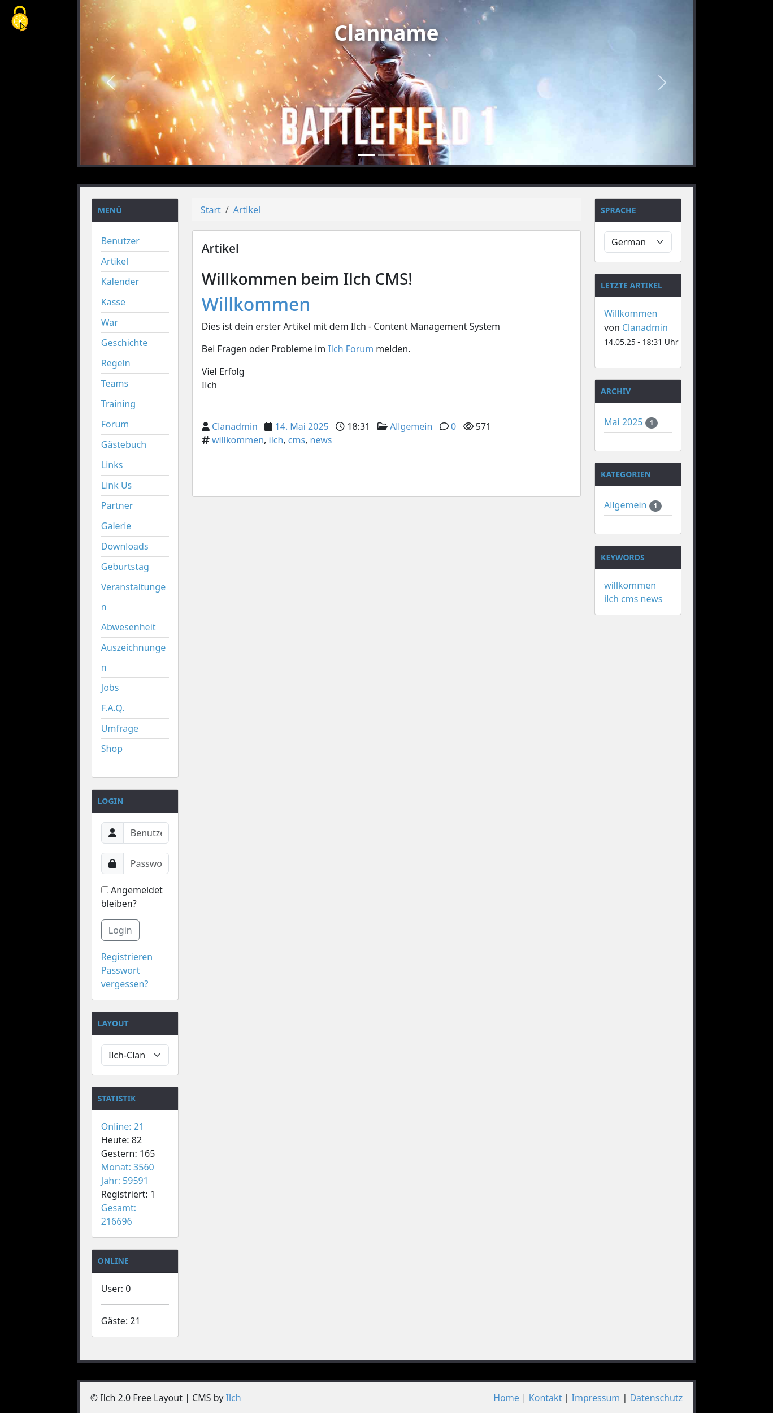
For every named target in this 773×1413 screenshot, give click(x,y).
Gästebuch (123, 444)
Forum (115, 424)
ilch (276, 440)
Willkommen (256, 304)
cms (296, 440)
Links (112, 465)
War (109, 322)
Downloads (125, 546)
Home (506, 1398)
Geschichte (124, 342)
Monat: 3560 (127, 1167)
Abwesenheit (128, 627)
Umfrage (119, 728)
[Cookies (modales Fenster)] (20, 19)
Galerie (116, 526)
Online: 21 (122, 1126)
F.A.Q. (113, 708)
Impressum (596, 1398)
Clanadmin (235, 426)
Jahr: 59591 (125, 1180)
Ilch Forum (351, 349)
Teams (114, 383)
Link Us (116, 485)
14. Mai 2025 (302, 426)
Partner (117, 505)
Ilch (233, 1398)
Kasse (113, 302)
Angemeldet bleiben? (132, 897)
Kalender (120, 281)
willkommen (238, 440)
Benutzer (120, 241)
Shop (112, 748)
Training (118, 403)
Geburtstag (125, 566)
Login (120, 930)
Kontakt (545, 1398)
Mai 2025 (624, 422)
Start (211, 210)
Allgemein (411, 426)
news (321, 440)
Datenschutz (656, 1398)
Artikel (114, 261)
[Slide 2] (386, 155)
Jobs (110, 687)
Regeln (116, 363)
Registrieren (127, 956)
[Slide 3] (406, 155)
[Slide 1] (366, 155)
